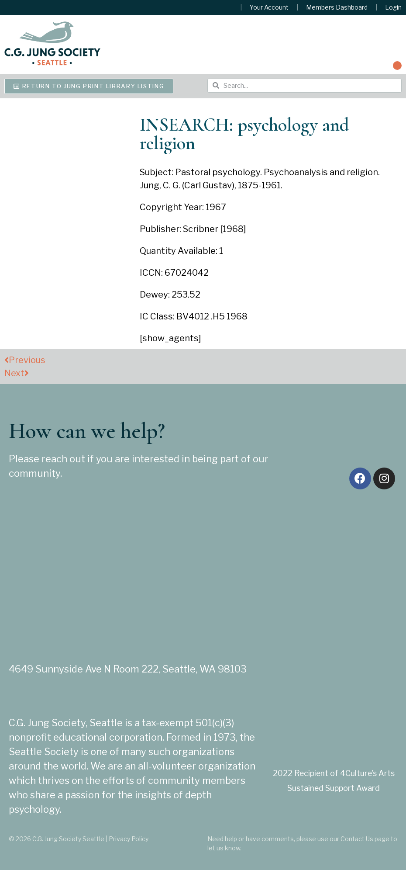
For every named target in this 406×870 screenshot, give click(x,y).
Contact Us (357, 838)
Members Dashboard (337, 7)
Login (393, 7)
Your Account (269, 7)
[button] (397, 65)
